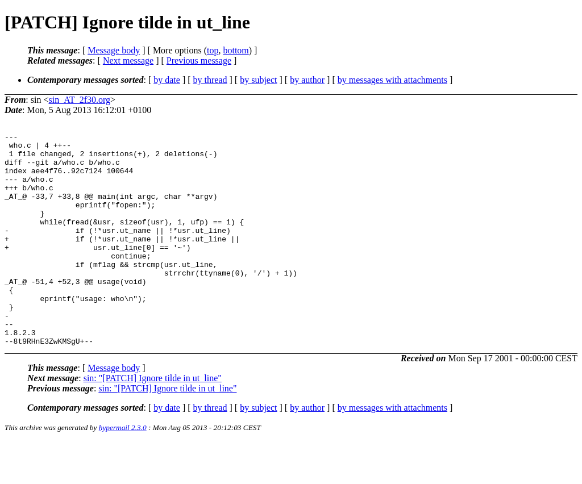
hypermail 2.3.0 (123, 470)
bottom (235, 50)
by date (166, 80)
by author (307, 80)
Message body (114, 50)
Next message (128, 60)
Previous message (199, 60)
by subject (258, 80)
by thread (210, 80)
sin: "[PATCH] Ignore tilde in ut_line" (153, 420)
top (212, 50)
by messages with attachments (392, 80)
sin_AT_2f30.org (79, 100)
